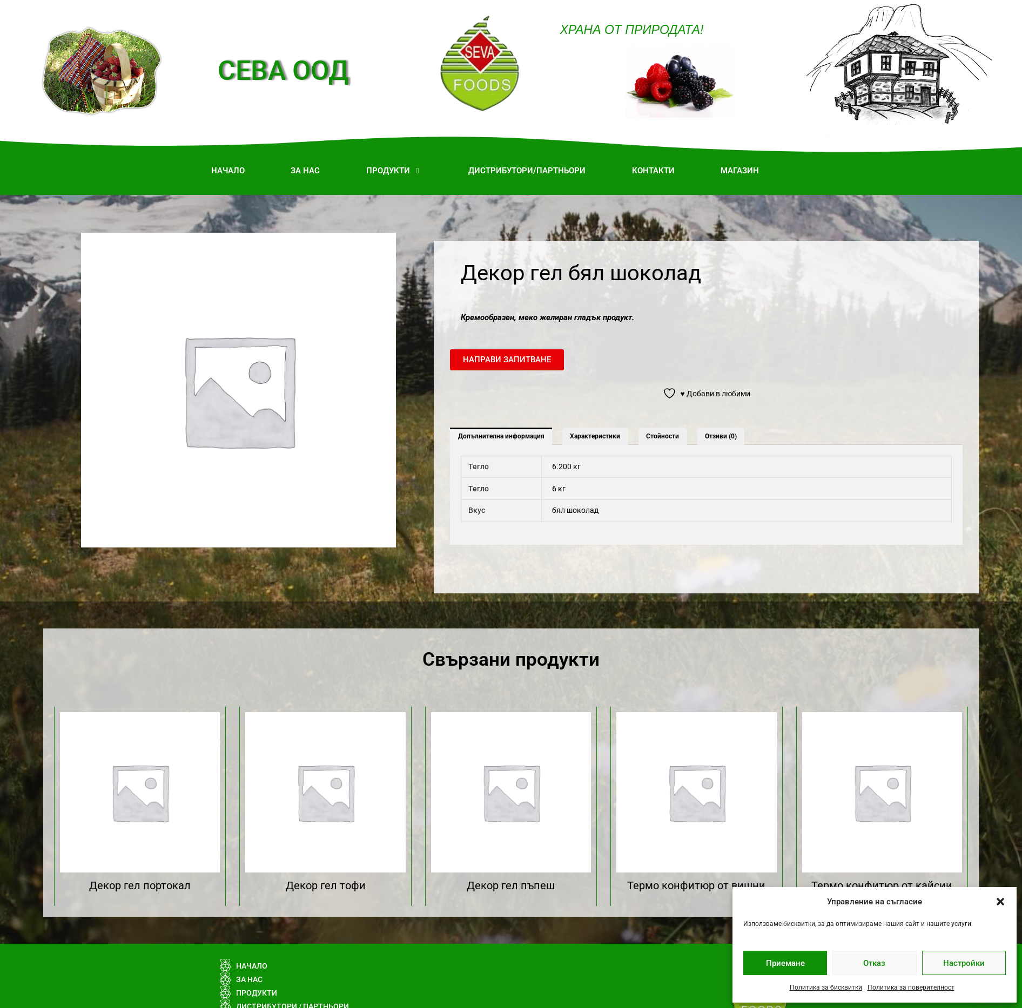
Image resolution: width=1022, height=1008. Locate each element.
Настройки (964, 963)
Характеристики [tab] (595, 436)
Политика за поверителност (911, 987)
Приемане (785, 963)
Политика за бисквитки (826, 987)
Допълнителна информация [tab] (501, 436)
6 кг (559, 488)
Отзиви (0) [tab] (721, 436)
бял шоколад (575, 510)
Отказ (874, 963)
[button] (1000, 901)
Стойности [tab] (662, 436)
